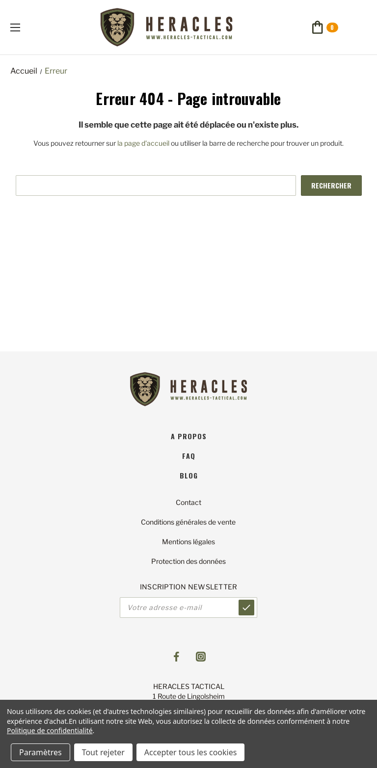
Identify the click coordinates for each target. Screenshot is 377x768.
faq (188, 455)
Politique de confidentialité (50, 730)
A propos (189, 436)
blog (189, 475)
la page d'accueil (143, 143)
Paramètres (40, 752)
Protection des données (188, 561)
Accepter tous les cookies (190, 752)
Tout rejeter (103, 752)
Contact (188, 502)
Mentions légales (188, 541)
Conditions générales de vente (188, 522)
